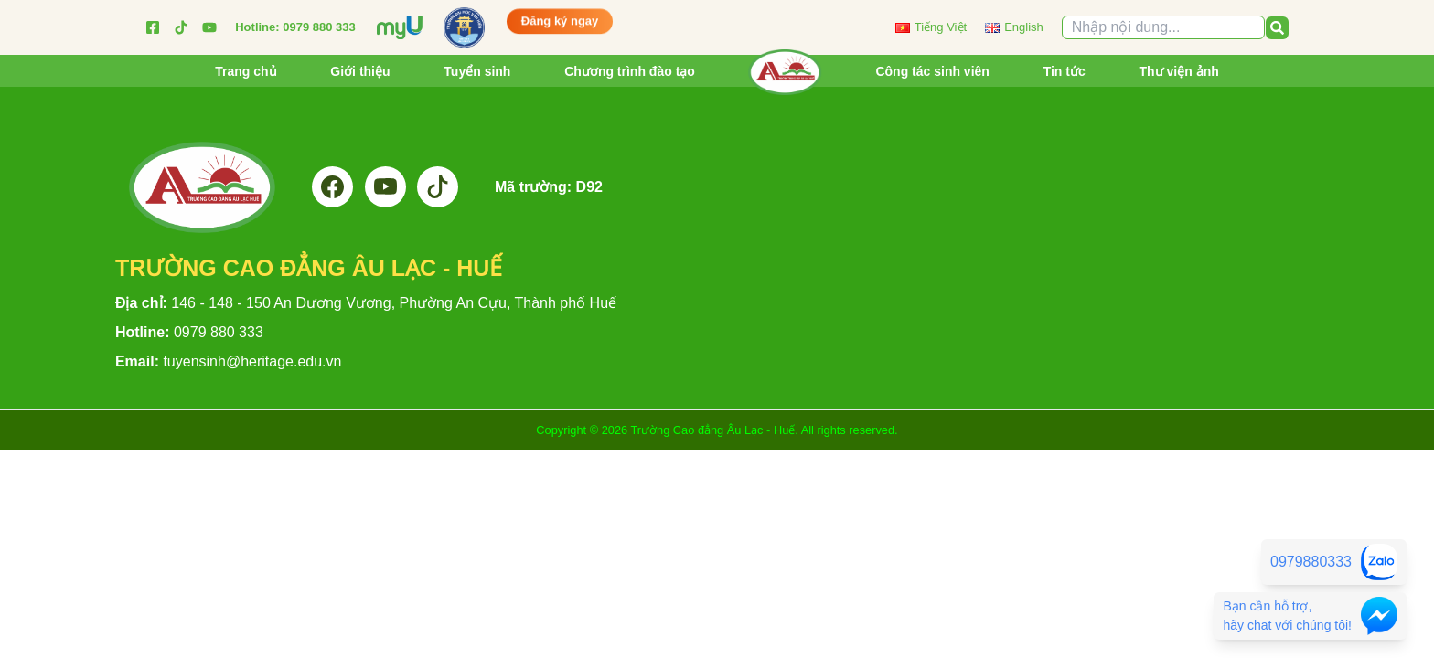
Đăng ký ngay (560, 20)
